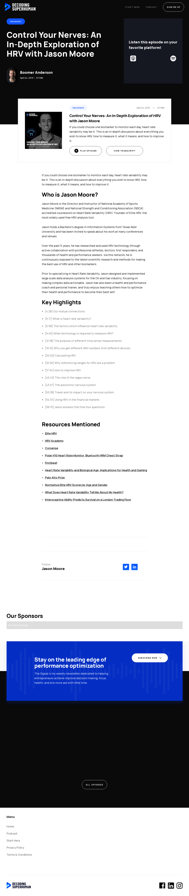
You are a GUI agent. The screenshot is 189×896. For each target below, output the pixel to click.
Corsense (51, 448)
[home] (20, 7)
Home (10, 826)
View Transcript (125, 150)
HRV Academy (54, 441)
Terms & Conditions (19, 854)
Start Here (132, 7)
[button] (149, 659)
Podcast (151, 7)
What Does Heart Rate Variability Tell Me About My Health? (84, 492)
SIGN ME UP (173, 7)
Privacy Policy (15, 847)
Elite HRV (51, 433)
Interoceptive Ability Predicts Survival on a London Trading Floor (88, 499)
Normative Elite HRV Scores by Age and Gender (76, 485)
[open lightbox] (85, 150)
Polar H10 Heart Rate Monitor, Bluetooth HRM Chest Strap (84, 455)
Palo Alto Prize (55, 477)
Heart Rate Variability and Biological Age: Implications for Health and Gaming (96, 470)
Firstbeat (51, 463)
